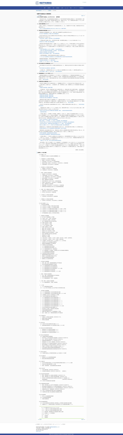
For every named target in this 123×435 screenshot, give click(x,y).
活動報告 (49, 7)
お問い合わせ (38, 431)
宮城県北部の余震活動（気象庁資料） (47, 96)
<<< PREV (40, 15)
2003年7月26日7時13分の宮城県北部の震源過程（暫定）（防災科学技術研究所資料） (56, 110)
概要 (45, 7)
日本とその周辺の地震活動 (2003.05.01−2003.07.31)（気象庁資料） (53, 28)
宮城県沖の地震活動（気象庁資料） (46, 87)
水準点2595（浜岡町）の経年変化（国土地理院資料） (50, 38)
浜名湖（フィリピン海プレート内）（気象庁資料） (49, 61)
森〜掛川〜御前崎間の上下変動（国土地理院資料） (49, 33)
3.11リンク (75, 7)
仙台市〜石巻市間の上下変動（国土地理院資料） (49, 119)
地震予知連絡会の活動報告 (44, 13)
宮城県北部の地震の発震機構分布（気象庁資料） (49, 97)
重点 (71, 7)
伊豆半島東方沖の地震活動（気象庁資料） (48, 68)
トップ (40, 7)
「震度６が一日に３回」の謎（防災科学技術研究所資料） (51, 140)
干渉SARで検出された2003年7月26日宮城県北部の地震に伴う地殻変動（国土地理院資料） (57, 122)
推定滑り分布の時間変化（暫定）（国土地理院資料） (50, 53)
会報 (53, 7)
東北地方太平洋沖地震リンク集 (49, 424)
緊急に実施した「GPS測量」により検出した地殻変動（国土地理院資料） (54, 120)
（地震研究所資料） (43, 111)
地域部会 (57, 7)
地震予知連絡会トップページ (41, 10)
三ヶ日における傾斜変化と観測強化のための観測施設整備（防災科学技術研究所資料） (56, 56)
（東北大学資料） (45, 79)
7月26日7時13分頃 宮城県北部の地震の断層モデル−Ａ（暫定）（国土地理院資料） (56, 123)
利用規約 (63, 424)
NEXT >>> (83, 15)
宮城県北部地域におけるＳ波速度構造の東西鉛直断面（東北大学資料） (53, 128)
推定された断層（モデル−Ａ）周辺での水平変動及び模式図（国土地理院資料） (55, 124)
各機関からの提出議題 (41, 152)
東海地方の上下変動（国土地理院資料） (47, 41)
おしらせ (66, 7)
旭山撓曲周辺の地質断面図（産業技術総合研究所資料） (50, 134)
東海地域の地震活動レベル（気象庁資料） (48, 60)
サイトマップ (58, 424)
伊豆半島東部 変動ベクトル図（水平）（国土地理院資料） (51, 71)
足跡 (62, 7)
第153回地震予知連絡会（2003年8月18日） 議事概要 (48, 16)
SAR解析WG (81, 7)
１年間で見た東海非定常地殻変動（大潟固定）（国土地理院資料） (52, 50)
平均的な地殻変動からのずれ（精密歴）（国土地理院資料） (51, 49)
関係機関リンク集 (39, 424)
